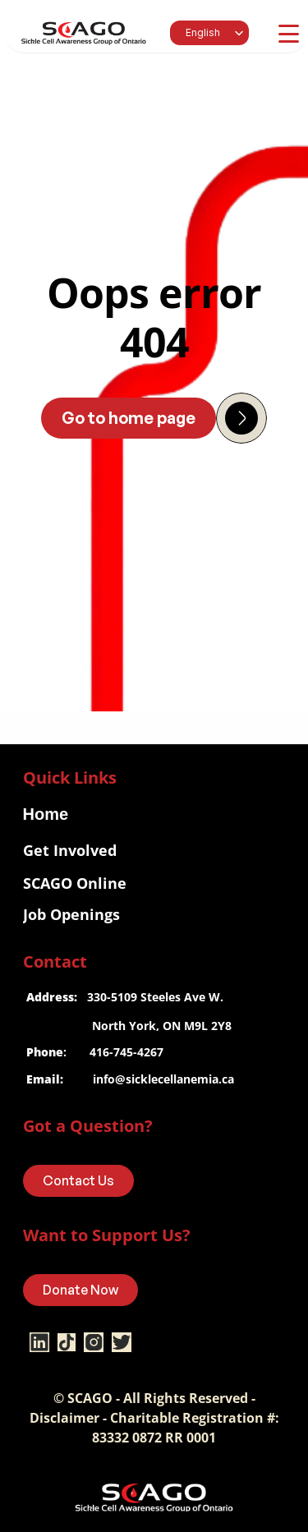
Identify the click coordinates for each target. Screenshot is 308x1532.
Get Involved (70, 850)
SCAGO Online (74, 883)
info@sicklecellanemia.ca (163, 1079)
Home (46, 814)
